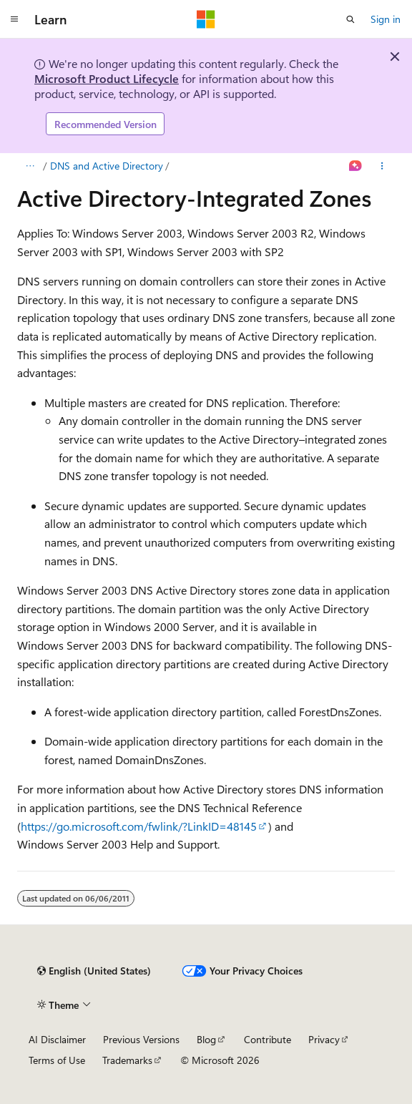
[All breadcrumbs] (29, 166)
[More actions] (382, 166)
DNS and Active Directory (106, 165)
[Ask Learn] (356, 166)
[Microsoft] (206, 19)
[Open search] (350, 19)
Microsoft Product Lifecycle (106, 78)
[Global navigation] (14, 19)
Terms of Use (57, 1060)
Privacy (324, 1039)
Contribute (267, 1039)
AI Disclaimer (57, 1039)
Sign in (386, 19)
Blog (206, 1039)
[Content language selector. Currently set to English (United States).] (94, 970)
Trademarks (127, 1060)
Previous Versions (141, 1039)
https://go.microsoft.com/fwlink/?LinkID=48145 (139, 826)
